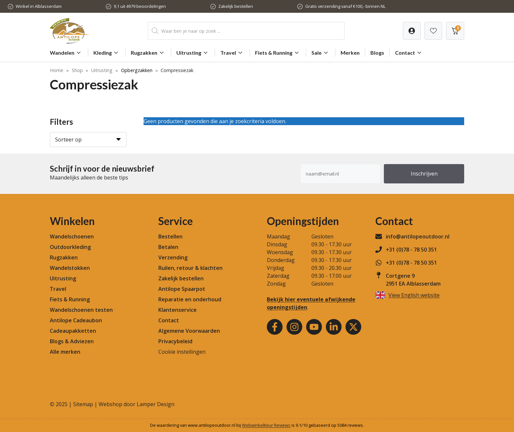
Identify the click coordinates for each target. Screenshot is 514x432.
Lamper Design (155, 404)
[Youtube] (314, 327)
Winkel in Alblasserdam (39, 6)
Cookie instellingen (182, 351)
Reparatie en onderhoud (189, 299)
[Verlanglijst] (412, 31)
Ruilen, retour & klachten (190, 268)
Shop (77, 70)
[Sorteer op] (88, 139)
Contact (409, 53)
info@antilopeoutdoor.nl (417, 236)
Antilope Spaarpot (181, 288)
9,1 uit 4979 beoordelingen (140, 6)
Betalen (168, 247)
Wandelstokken (70, 268)
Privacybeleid (175, 341)
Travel (232, 53)
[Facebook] (275, 327)
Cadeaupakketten (73, 330)
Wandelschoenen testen (81, 309)
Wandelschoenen (72, 236)
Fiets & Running (278, 53)
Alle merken (65, 351)
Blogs (377, 52)
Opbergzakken (136, 70)
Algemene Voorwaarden (189, 330)
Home (56, 70)
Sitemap (83, 404)
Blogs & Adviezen (72, 341)
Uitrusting (192, 53)
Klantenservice (177, 309)
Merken (350, 52)
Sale (320, 53)
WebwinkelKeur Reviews (266, 425)
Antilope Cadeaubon (76, 320)
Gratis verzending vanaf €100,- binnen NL (345, 6)
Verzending (173, 257)
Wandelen (66, 53)
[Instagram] (294, 327)
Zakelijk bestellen (235, 6)
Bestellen (170, 236)
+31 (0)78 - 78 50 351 (411, 249)
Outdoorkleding (70, 247)
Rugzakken (148, 53)
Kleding (106, 53)
